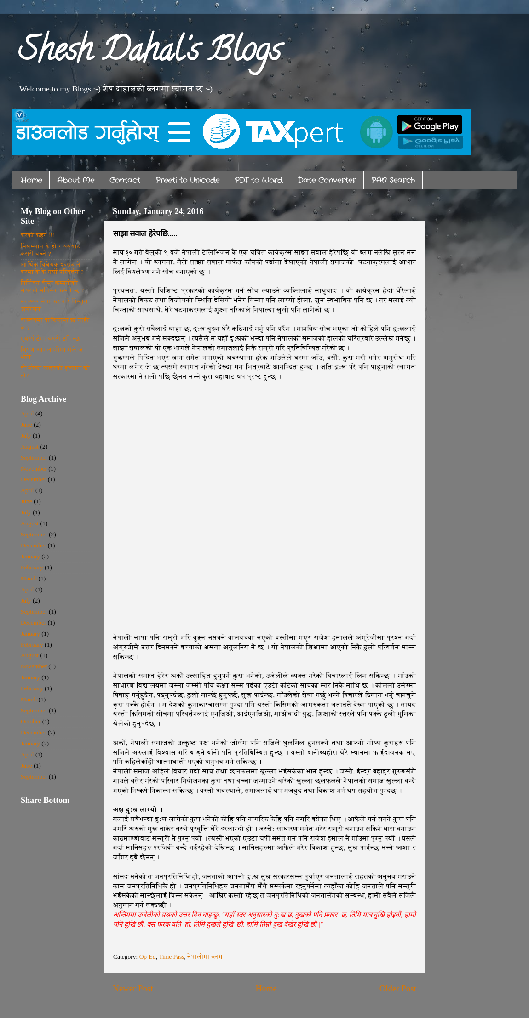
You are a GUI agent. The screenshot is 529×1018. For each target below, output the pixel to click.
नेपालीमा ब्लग (205, 956)
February (32, 567)
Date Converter (327, 180)
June (26, 424)
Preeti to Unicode (187, 180)
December (33, 479)
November (34, 468)
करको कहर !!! (37, 235)
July (26, 435)
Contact (124, 180)
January (30, 556)
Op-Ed (147, 956)
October (30, 721)
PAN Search (393, 180)
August (30, 446)
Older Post (398, 988)
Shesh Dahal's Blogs (149, 53)
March (29, 578)
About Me (75, 180)
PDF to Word (258, 180)
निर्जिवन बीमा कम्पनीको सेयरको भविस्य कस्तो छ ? (52, 286)
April (27, 413)
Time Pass (171, 956)
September (34, 457)
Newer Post (133, 988)
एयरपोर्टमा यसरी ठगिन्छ (50, 338)
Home (31, 180)
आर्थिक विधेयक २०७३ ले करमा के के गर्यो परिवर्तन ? (52, 268)
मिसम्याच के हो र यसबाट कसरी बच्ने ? (51, 250)
